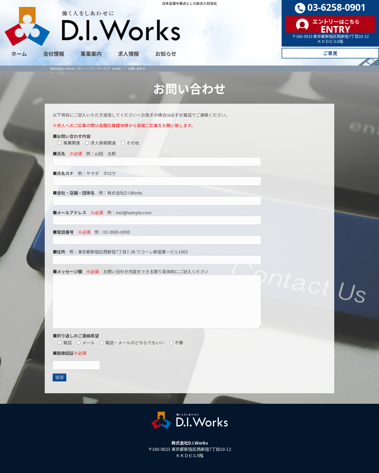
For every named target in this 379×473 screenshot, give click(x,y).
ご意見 (330, 53)
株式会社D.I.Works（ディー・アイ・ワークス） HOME (85, 64)
